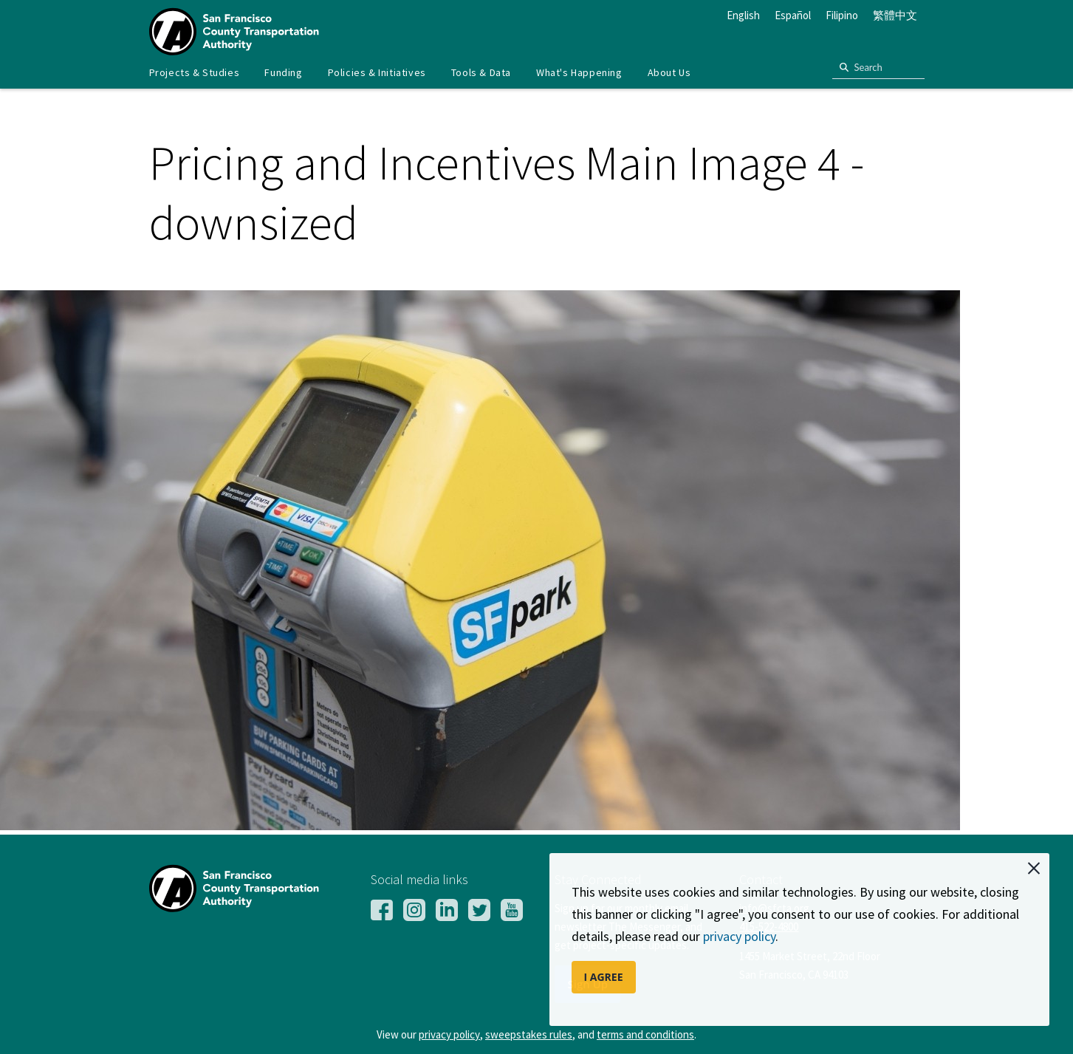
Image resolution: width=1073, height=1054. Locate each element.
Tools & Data (481, 72)
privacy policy (739, 936)
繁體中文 (895, 15)
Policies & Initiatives (377, 72)
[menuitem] (194, 73)
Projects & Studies (194, 72)
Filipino (842, 15)
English (743, 15)
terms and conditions (645, 1034)
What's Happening (579, 72)
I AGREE (603, 977)
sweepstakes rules (528, 1034)
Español (793, 15)
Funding (283, 72)
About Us (669, 72)
